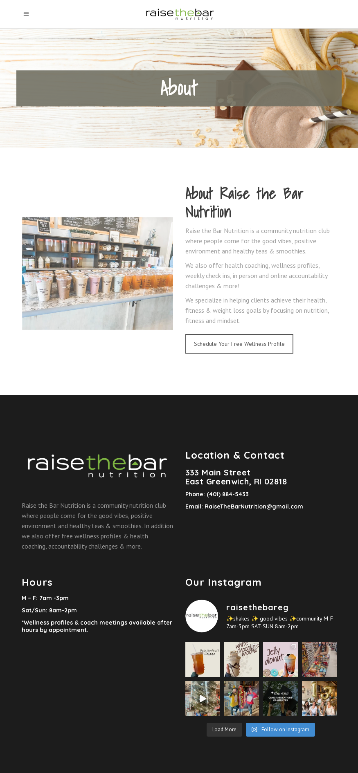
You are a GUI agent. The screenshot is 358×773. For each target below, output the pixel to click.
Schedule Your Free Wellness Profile (239, 343)
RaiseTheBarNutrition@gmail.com (254, 506)
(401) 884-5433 (227, 494)
